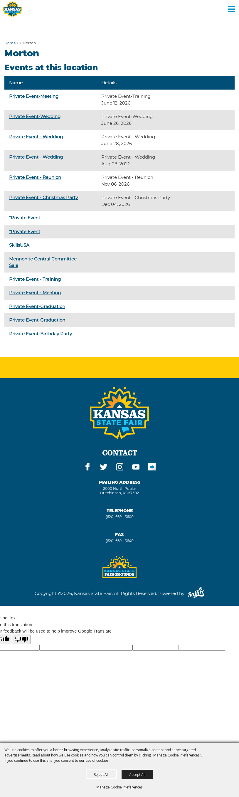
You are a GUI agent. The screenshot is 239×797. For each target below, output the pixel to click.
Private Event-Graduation (37, 306)
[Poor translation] (21, 639)
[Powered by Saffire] (196, 593)
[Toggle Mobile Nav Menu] (231, 8)
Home (10, 43)
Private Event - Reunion (35, 177)
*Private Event (24, 218)
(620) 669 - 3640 (120, 541)
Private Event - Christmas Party (43, 197)
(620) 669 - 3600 (120, 516)
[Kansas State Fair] (12, 9)
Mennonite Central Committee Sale (43, 262)
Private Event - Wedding (36, 136)
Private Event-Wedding (34, 116)
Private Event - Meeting (35, 292)
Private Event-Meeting (33, 96)
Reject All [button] (101, 774)
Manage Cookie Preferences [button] (119, 787)
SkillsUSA (19, 245)
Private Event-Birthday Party (40, 334)
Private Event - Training (35, 279)
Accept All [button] (137, 774)
